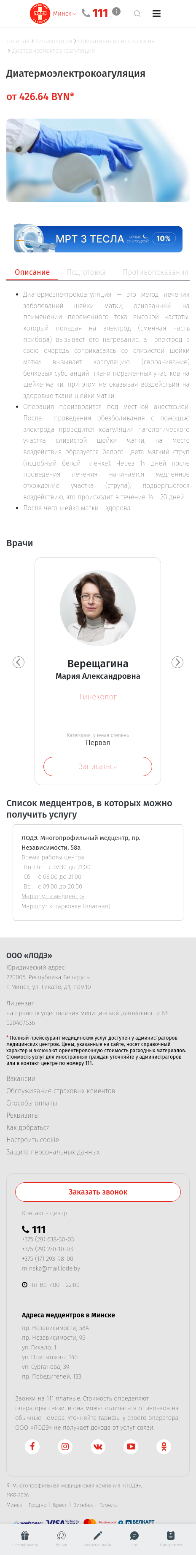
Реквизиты (22, 1118)
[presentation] (18, 663)
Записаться (98, 766)
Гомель (107, 1507)
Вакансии (20, 1081)
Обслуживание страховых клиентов (60, 1093)
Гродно (37, 1507)
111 (100, 13)
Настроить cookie (32, 1142)
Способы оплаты (31, 1105)
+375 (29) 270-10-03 (47, 1251)
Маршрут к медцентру (53, 898)
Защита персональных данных (52, 1154)
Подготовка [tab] (86, 272)
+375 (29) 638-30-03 (48, 1241)
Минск (14, 1507)
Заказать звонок (98, 1194)
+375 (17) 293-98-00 (47, 1261)
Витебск (83, 1507)
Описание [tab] (32, 272)
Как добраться (28, 1130)
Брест (60, 1507)
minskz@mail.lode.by (51, 1270)
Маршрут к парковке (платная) (65, 908)
